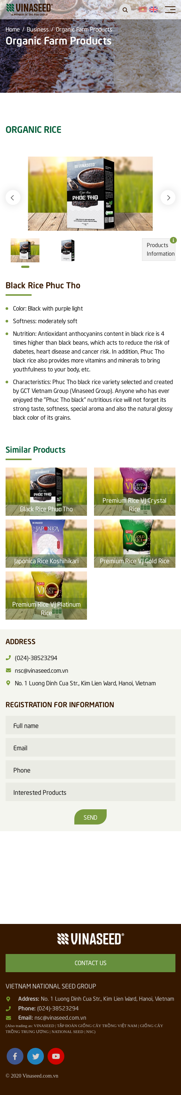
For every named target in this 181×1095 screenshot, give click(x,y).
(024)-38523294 (58, 1008)
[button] (13, 197)
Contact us (91, 962)
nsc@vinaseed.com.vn (60, 1017)
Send (90, 817)
